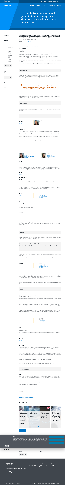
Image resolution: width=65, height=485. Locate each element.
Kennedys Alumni (55, 1)
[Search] (60, 1)
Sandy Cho (48, 153)
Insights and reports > (32, 465)
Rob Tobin (40, 263)
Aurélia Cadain (41, 318)
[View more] (22, 430)
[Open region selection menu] (7, 1)
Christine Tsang (26, 153)
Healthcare (20, 444)
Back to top (20, 123)
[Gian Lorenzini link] (36, 195)
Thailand (32, 41)
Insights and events (52, 5)
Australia (24, 41)
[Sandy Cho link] (43, 155)
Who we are (59, 5)
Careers (45, 1)
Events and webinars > (43, 463)
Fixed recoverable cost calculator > (43, 466)
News (41, 1)
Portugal (34, 46)
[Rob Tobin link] (36, 265)
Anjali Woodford (41, 120)
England (26, 46)
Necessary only (56, 480)
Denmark (22, 46)
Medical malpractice (22, 439)
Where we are (32, 5)
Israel (31, 46)
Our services (44, 5)
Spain (37, 46)
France (29, 46)
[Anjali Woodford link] (36, 122)
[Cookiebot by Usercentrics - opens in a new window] (6, 483)
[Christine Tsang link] (21, 155)
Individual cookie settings (56, 477)
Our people (38, 5)
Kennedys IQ (50, 1)
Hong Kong (28, 41)
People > (30, 463)
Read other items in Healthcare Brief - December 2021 (27, 397)
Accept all (56, 474)
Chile (41, 449)
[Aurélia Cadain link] (36, 320)
